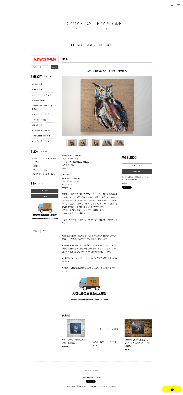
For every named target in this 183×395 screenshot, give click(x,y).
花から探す (37, 90)
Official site (45, 191)
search (54, 67)
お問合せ (36, 166)
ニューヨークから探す (42, 95)
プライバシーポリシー (42, 170)
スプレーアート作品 (41, 114)
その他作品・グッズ (41, 141)
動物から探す (38, 84)
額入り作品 (37, 125)
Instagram (45, 196)
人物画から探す (39, 100)
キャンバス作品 (39, 120)
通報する (124, 183)
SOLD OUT (137, 171)
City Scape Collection (41, 136)
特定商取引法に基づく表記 (44, 174)
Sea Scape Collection (41, 130)
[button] (91, 45)
